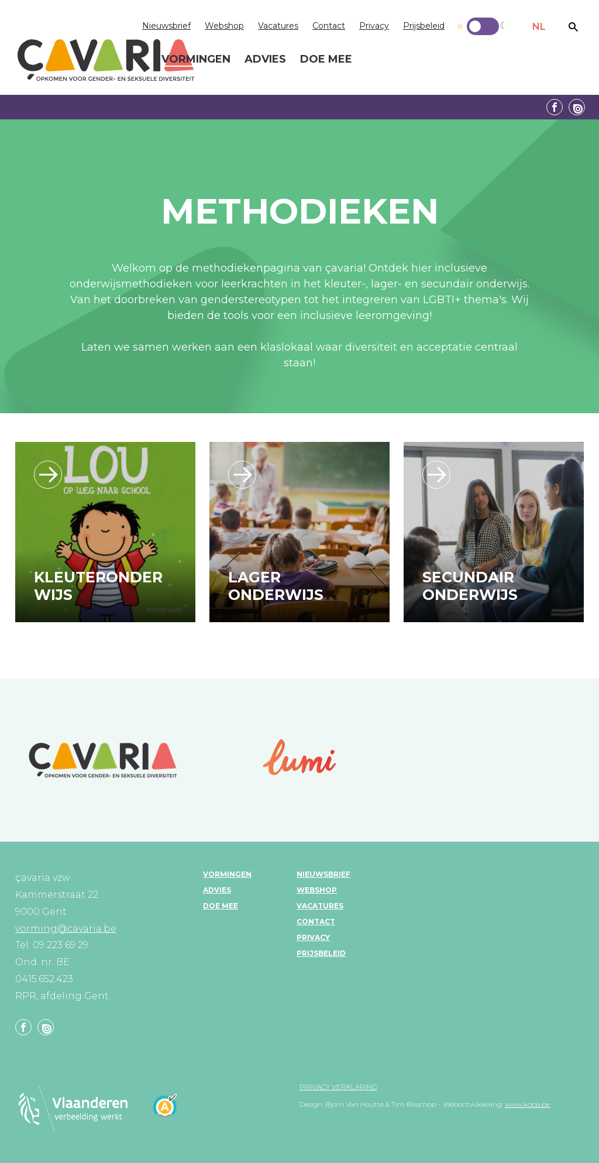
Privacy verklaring (338, 1086)
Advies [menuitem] (265, 60)
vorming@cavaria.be (65, 928)
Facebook (554, 107)
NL (539, 26)
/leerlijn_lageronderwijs (242, 475)
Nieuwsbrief (166, 25)
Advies (217, 890)
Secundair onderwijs (470, 585)
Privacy (374, 25)
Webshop (224, 25)
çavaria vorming (106, 60)
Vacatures (278, 25)
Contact (328, 25)
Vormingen (227, 874)
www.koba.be (527, 1104)
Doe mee (220, 905)
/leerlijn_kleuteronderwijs (48, 475)
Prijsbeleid (424, 25)
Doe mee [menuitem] (326, 60)
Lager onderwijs (275, 585)
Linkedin (577, 107)
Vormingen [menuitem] (195, 60)
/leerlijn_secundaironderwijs (436, 475)
